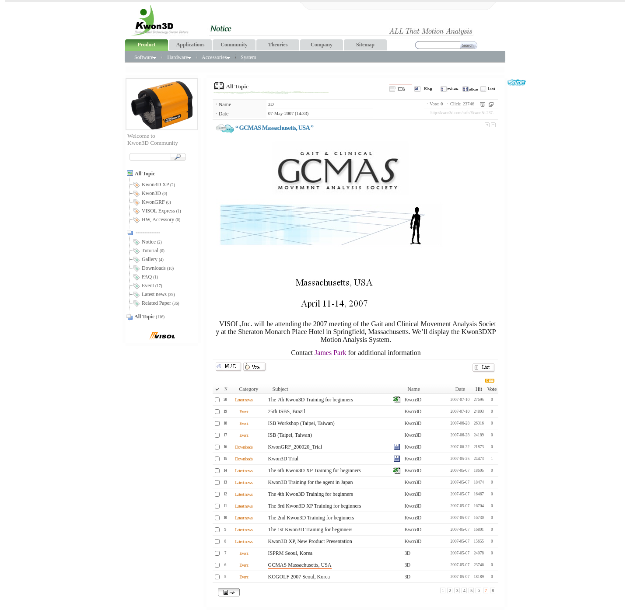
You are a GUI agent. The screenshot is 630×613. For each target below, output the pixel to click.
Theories (278, 45)
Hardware (179, 57)
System (248, 57)
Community (233, 45)
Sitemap (365, 45)
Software (145, 57)
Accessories (216, 57)
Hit (479, 389)
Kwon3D (412, 400)
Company (321, 45)
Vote (492, 389)
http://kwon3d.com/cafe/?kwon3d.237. (462, 113)
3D (271, 104)
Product (146, 45)
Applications (190, 45)
